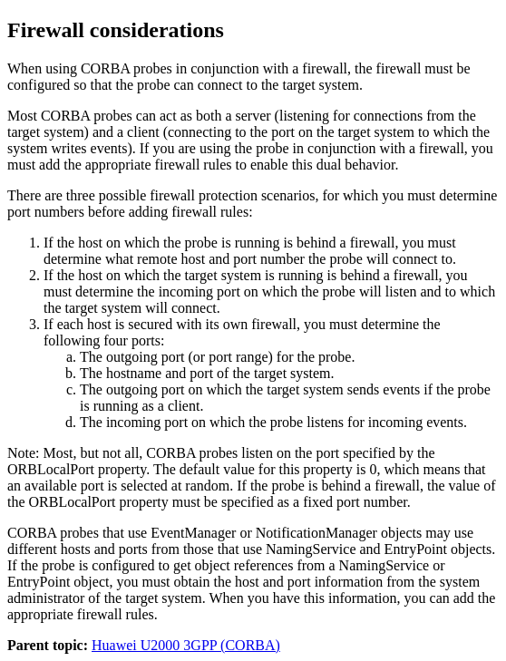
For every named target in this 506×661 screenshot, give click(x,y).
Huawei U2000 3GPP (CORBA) (186, 645)
